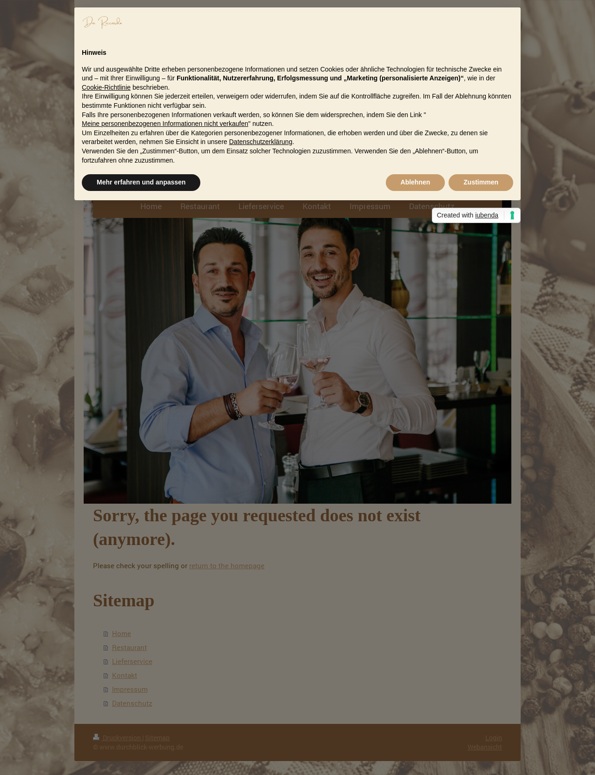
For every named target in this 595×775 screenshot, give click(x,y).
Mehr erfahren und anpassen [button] (141, 182)
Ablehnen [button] (415, 182)
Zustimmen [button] (480, 182)
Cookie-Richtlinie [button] (106, 87)
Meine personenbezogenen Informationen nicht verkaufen (165, 123)
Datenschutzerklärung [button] (260, 141)
